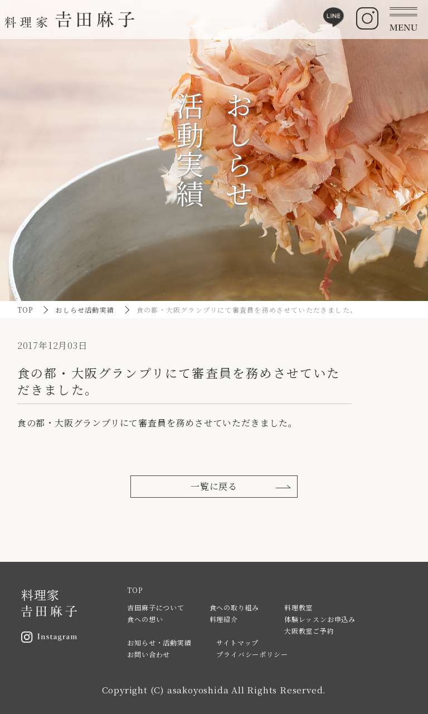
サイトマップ (237, 642)
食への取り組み (235, 607)
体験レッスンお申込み (320, 619)
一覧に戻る (214, 486)
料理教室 (298, 607)
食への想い (145, 619)
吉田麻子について (155, 607)
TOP (25, 309)
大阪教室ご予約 (309, 630)
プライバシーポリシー (252, 654)
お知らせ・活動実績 (159, 642)
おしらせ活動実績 (84, 309)
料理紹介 (224, 619)
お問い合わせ (148, 654)
